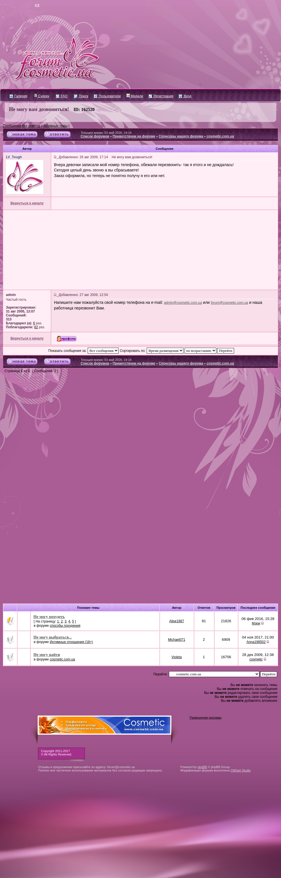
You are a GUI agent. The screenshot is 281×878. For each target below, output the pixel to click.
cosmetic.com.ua (220, 136)
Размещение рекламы (205, 717)
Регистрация (161, 96)
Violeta (176, 657)
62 (36, 327)
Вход (185, 96)
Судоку (41, 96)
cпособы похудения (65, 626)
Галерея (18, 96)
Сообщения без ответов (21, 126)
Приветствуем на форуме (134, 136)
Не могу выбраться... (52, 637)
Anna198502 (256, 642)
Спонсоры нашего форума (181, 136)
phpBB (202, 767)
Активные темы (55, 126)
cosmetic (255, 659)
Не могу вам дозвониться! (39, 109)
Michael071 (176, 640)
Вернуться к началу (27, 203)
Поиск (81, 96)
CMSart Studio (240, 770)
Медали (134, 96)
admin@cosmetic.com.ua (183, 303)
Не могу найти (46, 654)
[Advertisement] (140, 250)
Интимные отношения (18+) (71, 642)
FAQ (61, 96)
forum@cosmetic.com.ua (229, 303)
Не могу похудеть (49, 616)
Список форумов (95, 136)
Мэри (256, 623)
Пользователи (107, 96)
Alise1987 (176, 621)
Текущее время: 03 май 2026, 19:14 (106, 132)
